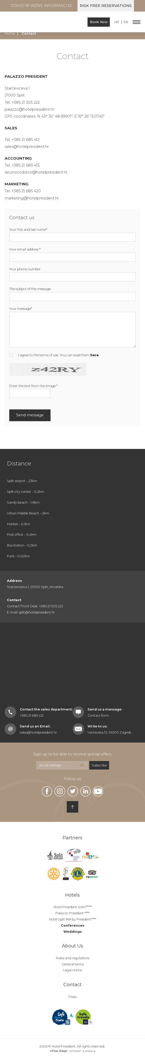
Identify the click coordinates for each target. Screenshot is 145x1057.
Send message (30, 415)
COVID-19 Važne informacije (41, 5)
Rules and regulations (72, 958)
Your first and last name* (28, 230)
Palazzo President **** (72, 913)
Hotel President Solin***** (72, 907)
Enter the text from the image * (33, 386)
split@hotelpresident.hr (37, 612)
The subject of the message (30, 289)
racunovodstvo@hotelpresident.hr (36, 172)
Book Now (99, 22)
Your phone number (25, 269)
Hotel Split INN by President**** (72, 919)
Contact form (98, 715)
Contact (72, 984)
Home (10, 33)
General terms (73, 964)
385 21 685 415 (27, 165)
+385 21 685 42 (25, 191)
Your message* (20, 309)
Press (72, 997)
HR (116, 22)
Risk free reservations (106, 5)
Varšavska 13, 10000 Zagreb (109, 732)
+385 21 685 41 (24, 139)
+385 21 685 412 (32, 715)
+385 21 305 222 (26, 102)
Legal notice (72, 970)
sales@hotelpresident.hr (27, 146)
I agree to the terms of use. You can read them (54, 355)
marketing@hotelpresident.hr (32, 198)
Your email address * (25, 249)
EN (126, 22)
